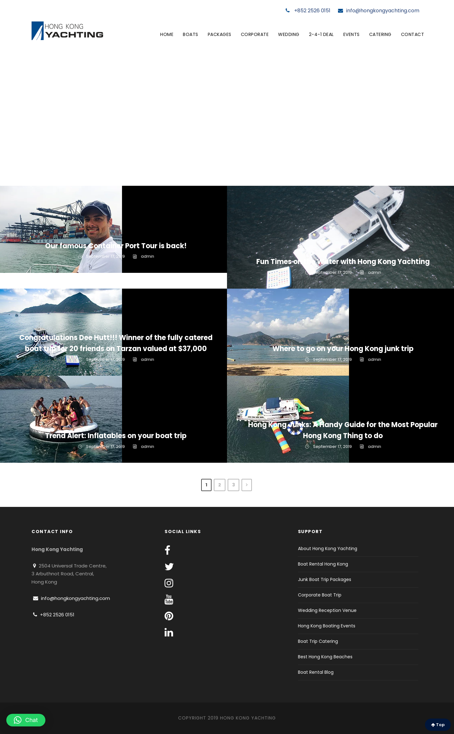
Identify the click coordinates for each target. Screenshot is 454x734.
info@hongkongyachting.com (378, 10)
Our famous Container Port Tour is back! (116, 246)
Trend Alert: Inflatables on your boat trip (116, 436)
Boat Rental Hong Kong (323, 564)
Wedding (289, 34)
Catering (380, 34)
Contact (412, 34)
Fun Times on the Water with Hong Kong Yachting (343, 262)
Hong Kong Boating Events (326, 626)
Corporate (255, 34)
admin (147, 256)
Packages (219, 34)
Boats (190, 34)
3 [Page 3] (233, 485)
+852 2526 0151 (308, 10)
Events (351, 34)
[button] (25, 720)
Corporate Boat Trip (319, 595)
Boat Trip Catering (318, 641)
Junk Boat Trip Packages (324, 579)
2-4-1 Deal (321, 34)
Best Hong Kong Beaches (325, 657)
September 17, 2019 (105, 256)
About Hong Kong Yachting (327, 548)
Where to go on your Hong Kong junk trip (343, 349)
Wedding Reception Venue (327, 610)
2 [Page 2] (219, 485)
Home (166, 34)
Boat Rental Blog (316, 672)
